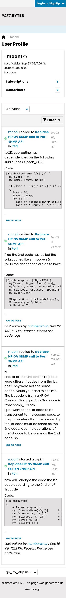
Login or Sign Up (50, 3)
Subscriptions (17, 81)
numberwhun (37, 326)
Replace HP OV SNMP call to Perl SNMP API (28, 137)
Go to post (13, 220)
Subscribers (15, 90)
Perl (15, 146)
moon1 (13, 132)
